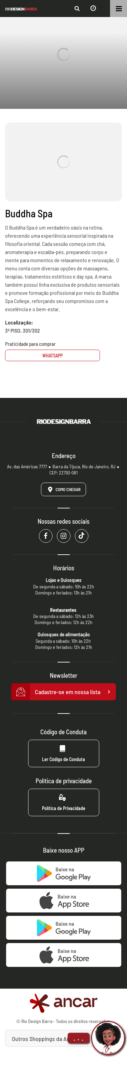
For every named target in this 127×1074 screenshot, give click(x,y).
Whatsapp (52, 355)
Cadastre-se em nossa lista (63, 691)
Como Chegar (63, 489)
